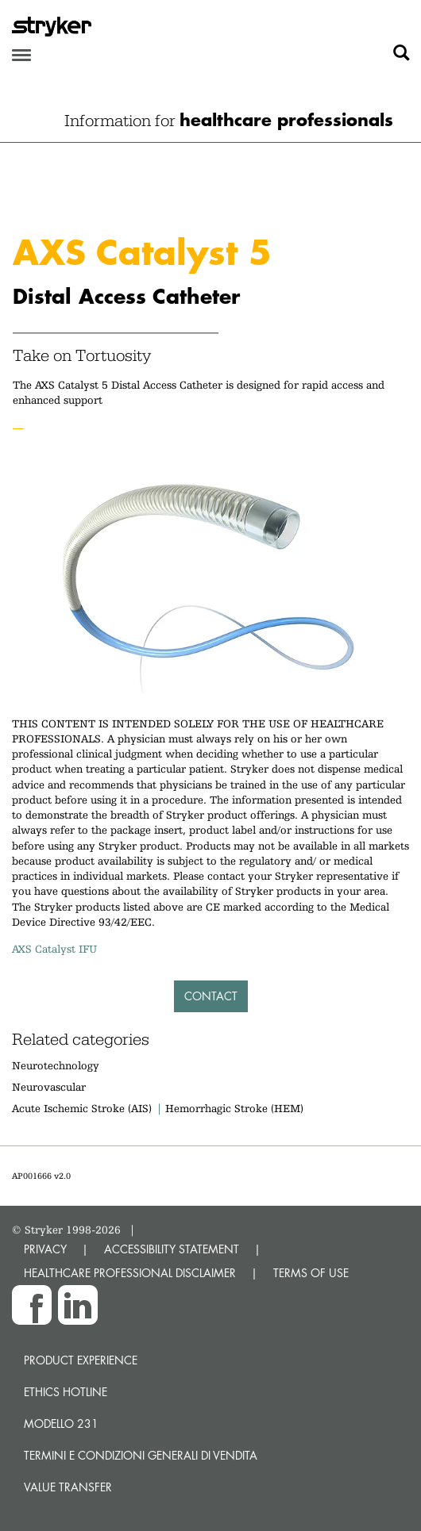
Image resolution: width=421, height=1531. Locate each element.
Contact (211, 995)
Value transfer (68, 1487)
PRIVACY (45, 1249)
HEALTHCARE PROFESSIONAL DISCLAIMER (130, 1272)
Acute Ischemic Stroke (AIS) (82, 1108)
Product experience (80, 1360)
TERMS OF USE (311, 1272)
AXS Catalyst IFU (54, 948)
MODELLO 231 (61, 1423)
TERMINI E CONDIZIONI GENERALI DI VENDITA (140, 1455)
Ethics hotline (65, 1391)
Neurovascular (49, 1086)
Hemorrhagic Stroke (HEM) (234, 1108)
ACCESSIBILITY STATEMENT (171, 1249)
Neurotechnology (55, 1065)
